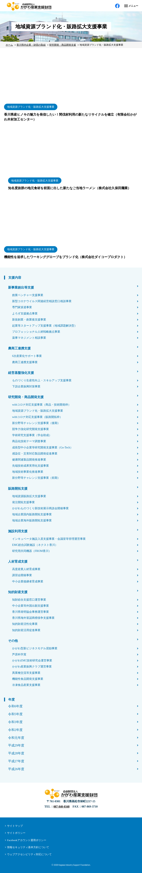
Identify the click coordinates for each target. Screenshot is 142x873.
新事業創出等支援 (21, 287)
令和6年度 (15, 706)
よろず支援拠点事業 (25, 313)
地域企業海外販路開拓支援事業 (32, 520)
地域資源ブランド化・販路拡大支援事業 (37, 410)
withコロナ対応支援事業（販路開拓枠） (37, 417)
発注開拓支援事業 (23, 502)
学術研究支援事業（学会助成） (32, 435)
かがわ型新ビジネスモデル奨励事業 (34, 648)
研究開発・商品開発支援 (26, 397)
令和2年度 (15, 730)
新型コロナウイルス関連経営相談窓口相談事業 (42, 301)
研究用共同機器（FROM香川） (31, 550)
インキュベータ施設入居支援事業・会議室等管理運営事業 (49, 538)
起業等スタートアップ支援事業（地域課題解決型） (44, 325)
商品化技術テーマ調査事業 (29, 441)
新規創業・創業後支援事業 (29, 319)
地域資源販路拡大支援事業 (29, 496)
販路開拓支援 (17, 488)
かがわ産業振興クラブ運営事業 (32, 666)
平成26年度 (16, 769)
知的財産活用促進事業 (26, 630)
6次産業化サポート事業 (27, 355)
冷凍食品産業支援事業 (26, 684)
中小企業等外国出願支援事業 (30, 605)
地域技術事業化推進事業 (27, 471)
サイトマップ (15, 825)
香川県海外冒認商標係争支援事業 (33, 617)
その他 (13, 640)
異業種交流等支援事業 (26, 672)
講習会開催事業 (22, 575)
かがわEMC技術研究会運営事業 (32, 660)
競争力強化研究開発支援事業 (30, 429)
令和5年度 (15, 714)
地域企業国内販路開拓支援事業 (32, 514)
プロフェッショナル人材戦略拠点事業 (36, 331)
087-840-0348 (61, 806)
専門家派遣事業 (22, 307)
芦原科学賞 (19, 654)
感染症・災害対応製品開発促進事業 (34, 453)
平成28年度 (16, 753)
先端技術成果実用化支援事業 (30, 465)
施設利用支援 (17, 531)
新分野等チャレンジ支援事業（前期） (36, 477)
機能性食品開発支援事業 (27, 678)
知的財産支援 (17, 592)
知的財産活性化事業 (25, 623)
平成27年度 (16, 761)
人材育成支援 (17, 561)
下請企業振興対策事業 (26, 386)
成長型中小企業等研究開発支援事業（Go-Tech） (42, 447)
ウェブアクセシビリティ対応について (29, 854)
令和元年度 (16, 737)
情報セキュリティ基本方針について (28, 847)
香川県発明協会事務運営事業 (30, 611)
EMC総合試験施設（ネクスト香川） (35, 544)
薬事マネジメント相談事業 (29, 337)
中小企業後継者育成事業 (27, 581)
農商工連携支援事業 (25, 362)
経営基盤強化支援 (21, 372)
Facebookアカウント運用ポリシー (26, 840)
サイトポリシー (16, 832)
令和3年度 (15, 722)
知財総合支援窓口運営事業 (29, 599)
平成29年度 (16, 745)
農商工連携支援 (19, 348)
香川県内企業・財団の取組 (31, 44)
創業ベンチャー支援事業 (27, 295)
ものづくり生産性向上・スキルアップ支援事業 (42, 380)
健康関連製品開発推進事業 (29, 459)
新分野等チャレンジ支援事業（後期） (36, 423)
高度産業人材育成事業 (26, 569)
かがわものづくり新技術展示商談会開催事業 (40, 508)
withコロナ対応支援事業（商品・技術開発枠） (41, 404)
